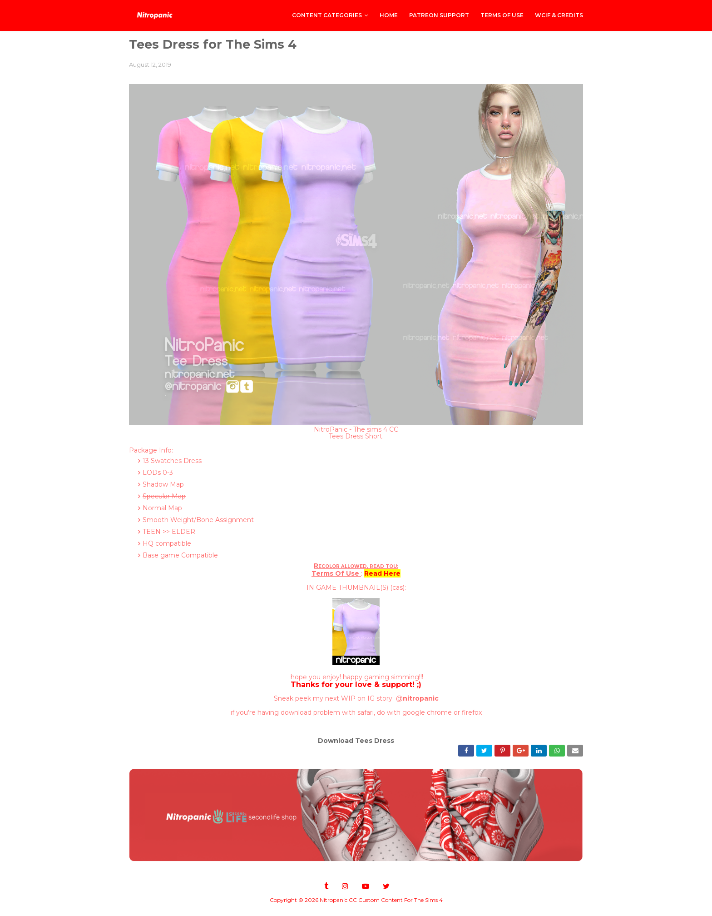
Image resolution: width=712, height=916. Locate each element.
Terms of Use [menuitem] (502, 15)
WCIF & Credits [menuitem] (559, 15)
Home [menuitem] (389, 15)
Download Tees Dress (356, 741)
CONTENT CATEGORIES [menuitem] (327, 15)
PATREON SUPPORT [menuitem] (439, 15)
